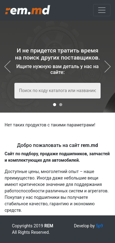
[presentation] (9, 66)
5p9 (99, 225)
